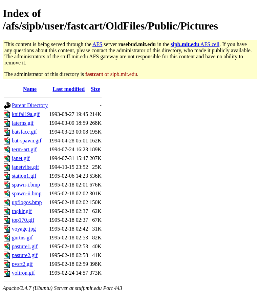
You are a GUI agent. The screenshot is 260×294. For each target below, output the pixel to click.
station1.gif (24, 176)
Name (30, 89)
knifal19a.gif (26, 114)
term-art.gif (24, 149)
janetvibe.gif (25, 167)
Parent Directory (30, 105)
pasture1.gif (25, 246)
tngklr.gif (22, 211)
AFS (97, 44)
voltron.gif (23, 273)
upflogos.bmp (27, 202)
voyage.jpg (24, 229)
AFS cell (195, 44)
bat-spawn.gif (27, 140)
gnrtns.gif (22, 237)
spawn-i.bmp (26, 185)
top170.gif (23, 220)
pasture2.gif (25, 255)
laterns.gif (23, 123)
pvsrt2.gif (22, 264)
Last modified (68, 89)
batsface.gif (24, 132)
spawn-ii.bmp (27, 193)
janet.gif (21, 158)
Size (95, 89)
